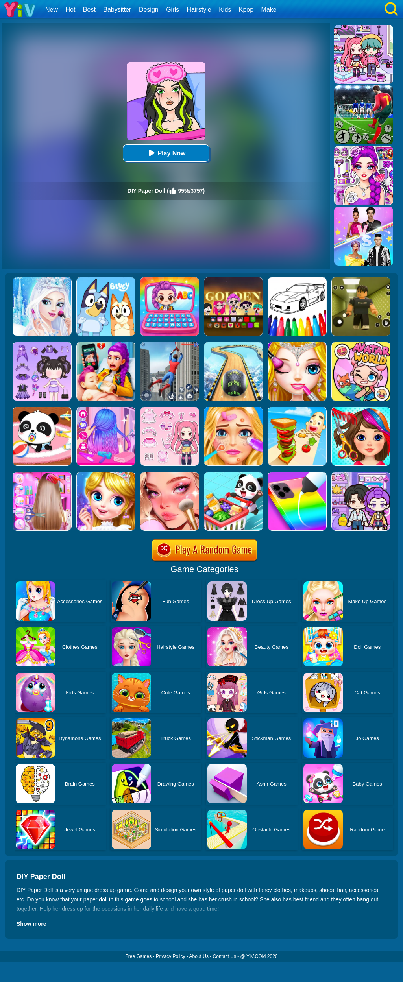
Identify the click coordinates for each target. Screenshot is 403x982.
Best (89, 9)
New (51, 9)
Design (149, 9)
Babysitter (117, 9)
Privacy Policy (170, 956)
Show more (31, 924)
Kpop (246, 9)
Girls (172, 9)
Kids (225, 9)
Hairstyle (199, 9)
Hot (70, 9)
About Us (199, 956)
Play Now (165, 153)
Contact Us (224, 956)
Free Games (138, 956)
